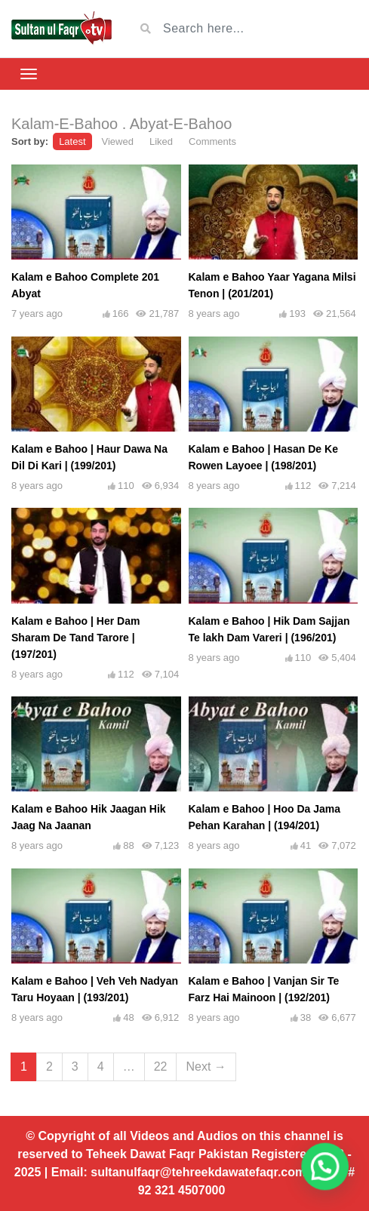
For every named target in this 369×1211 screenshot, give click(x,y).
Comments (212, 141)
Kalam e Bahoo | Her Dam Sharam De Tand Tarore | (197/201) (75, 637)
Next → (206, 1066)
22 (161, 1066)
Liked (161, 141)
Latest (72, 141)
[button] (329, 1178)
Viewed (118, 141)
